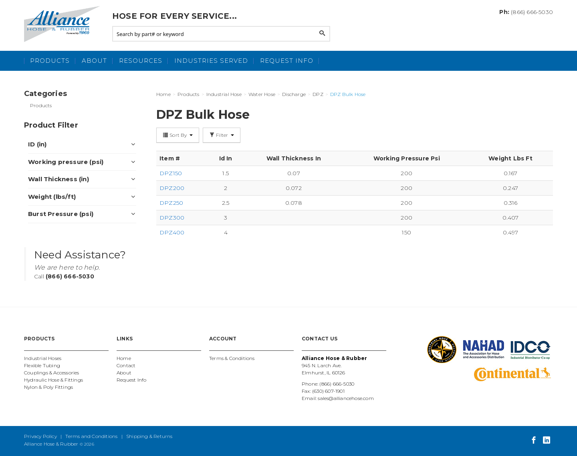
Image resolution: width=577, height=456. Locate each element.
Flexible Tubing (42, 365)
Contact (126, 365)
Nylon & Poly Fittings (48, 387)
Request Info (286, 60)
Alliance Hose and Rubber (64, 24)
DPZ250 (171, 202)
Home (124, 358)
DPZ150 (170, 173)
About (94, 60)
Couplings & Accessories (51, 373)
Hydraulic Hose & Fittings (53, 380)
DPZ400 (171, 232)
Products (50, 60)
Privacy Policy (40, 436)
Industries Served (211, 60)
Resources (140, 60)
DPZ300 (171, 217)
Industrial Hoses (42, 358)
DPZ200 (171, 188)
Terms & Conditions (232, 358)
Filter (221, 135)
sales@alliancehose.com (345, 398)
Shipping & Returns (149, 436)
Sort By (178, 135)
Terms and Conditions (91, 436)
